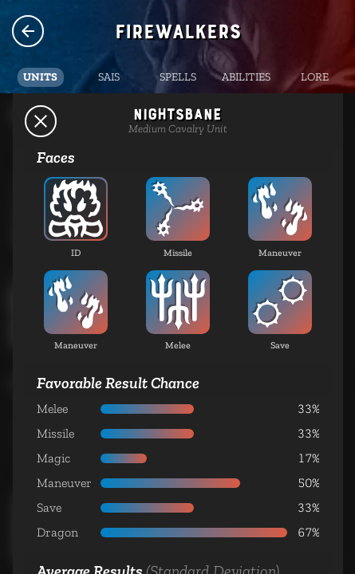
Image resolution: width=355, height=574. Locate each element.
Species (28, 31)
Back (41, 121)
